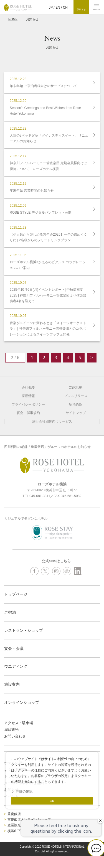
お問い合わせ (15, 736)
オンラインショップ (21, 702)
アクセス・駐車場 (18, 723)
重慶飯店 (14, 814)
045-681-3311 (39, 496)
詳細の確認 (24, 791)
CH (65, 7)
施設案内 (12, 684)
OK (52, 801)
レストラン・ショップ (23, 630)
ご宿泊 (10, 612)
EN (57, 7)
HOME (12, 19)
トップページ (15, 594)
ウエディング (15, 666)
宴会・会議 (14, 648)
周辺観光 (11, 729)
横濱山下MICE (18, 831)
